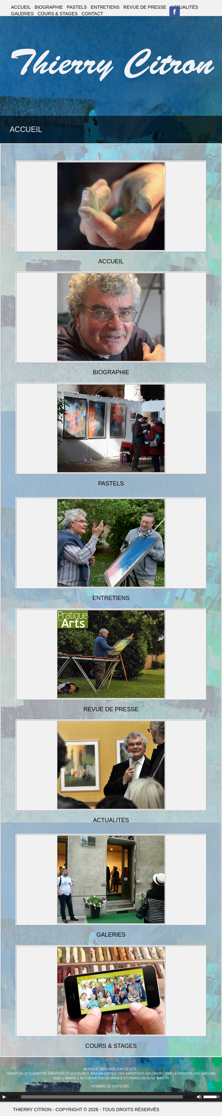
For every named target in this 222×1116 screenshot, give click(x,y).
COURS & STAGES (58, 13)
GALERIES (22, 13)
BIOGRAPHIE (49, 7)
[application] (111, 1097)
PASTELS (77, 7)
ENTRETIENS (105, 7)
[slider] (102, 1096)
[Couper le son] (199, 1096)
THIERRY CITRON (32, 1109)
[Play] (4, 1096)
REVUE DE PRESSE (144, 7)
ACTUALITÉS (184, 7)
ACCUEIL (21, 7)
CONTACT (92, 13)
